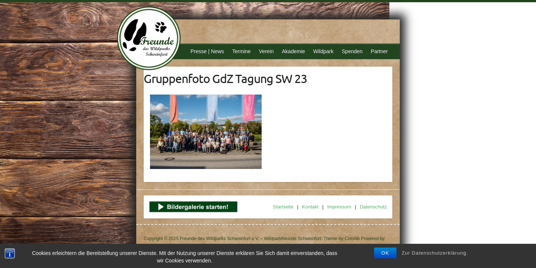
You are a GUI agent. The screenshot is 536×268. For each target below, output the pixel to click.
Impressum (339, 207)
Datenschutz (373, 207)
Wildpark (323, 51)
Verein (266, 51)
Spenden (352, 51)
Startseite (283, 207)
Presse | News (207, 51)
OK (385, 253)
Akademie (293, 51)
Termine (241, 51)
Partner (379, 51)
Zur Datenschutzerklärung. (435, 253)
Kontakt (310, 207)
